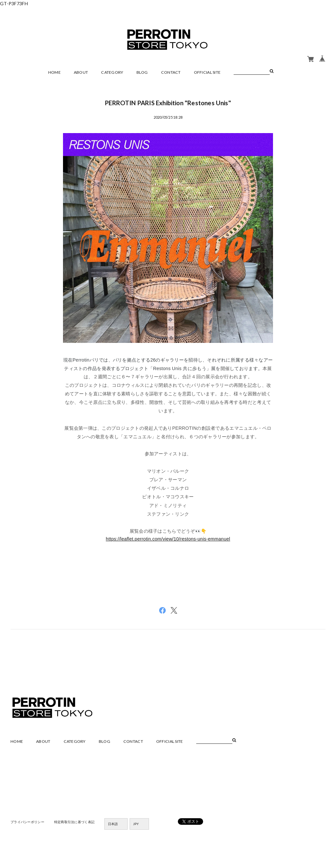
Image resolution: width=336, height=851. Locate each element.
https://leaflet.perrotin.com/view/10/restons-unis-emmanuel (168, 539)
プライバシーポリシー (27, 822)
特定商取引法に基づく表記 (74, 822)
